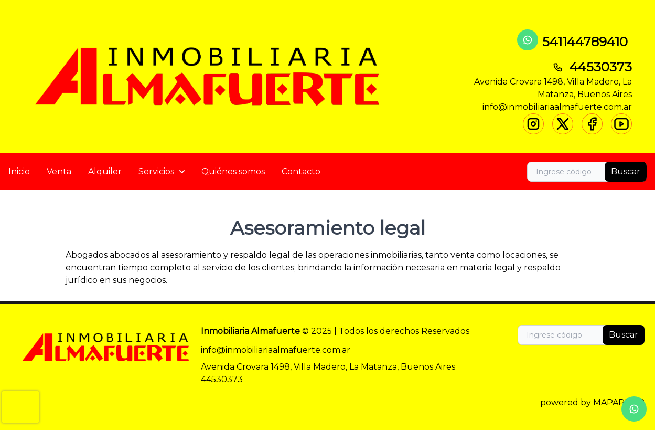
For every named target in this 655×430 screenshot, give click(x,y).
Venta (59, 171)
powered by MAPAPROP (592, 402)
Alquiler (105, 171)
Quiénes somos (233, 171)
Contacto (301, 171)
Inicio (19, 171)
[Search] (587, 172)
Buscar (625, 171)
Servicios (161, 171)
